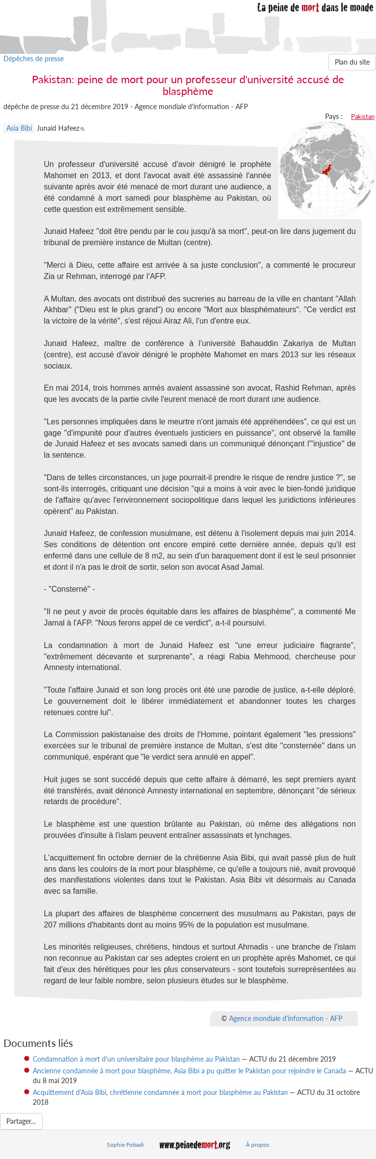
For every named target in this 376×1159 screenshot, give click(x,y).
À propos (257, 1144)
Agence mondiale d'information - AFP (285, 1018)
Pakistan (363, 116)
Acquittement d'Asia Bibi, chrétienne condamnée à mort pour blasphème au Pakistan (160, 1092)
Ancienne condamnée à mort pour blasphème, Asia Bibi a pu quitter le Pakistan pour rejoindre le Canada (189, 1070)
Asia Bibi (19, 128)
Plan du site (352, 62)
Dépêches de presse (33, 58)
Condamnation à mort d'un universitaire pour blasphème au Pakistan (136, 1059)
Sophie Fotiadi (125, 1144)
